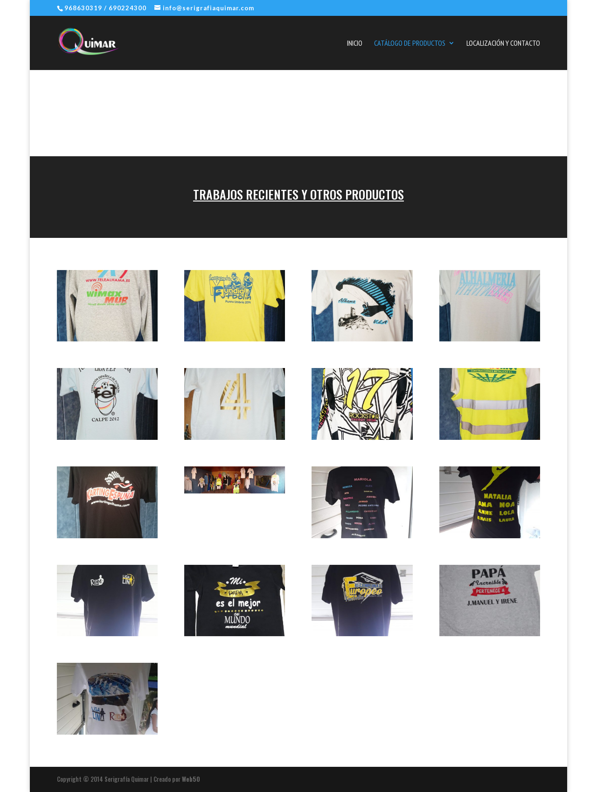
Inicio (354, 44)
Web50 (191, 779)
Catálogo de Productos (409, 44)
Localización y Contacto (503, 44)
